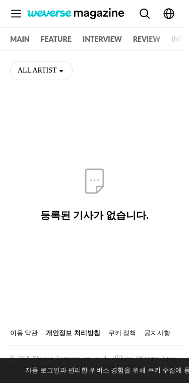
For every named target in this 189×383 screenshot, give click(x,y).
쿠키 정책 (122, 333)
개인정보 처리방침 (73, 333)
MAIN (20, 39)
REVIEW (146, 39)
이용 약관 (24, 333)
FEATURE (56, 39)
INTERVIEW (102, 39)
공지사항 (157, 333)
